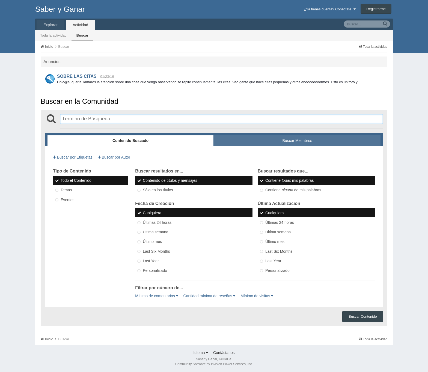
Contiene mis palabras (289, 180)
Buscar (82, 35)
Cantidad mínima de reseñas (209, 296)
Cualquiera (152, 213)
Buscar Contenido (363, 316)
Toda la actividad (53, 35)
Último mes (152, 242)
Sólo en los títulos (158, 190)
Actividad (80, 25)
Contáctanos (224, 352)
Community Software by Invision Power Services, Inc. (214, 364)
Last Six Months (156, 251)
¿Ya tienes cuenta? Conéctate (329, 9)
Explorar (50, 25)
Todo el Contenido (76, 180)
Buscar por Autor (114, 157)
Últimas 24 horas (157, 222)
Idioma (200, 352)
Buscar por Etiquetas (73, 157)
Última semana (155, 232)
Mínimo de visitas (256, 296)
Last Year (151, 261)
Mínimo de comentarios (156, 296)
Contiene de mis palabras (293, 190)
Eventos (68, 200)
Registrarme (376, 9)
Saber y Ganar (60, 9)
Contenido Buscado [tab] (130, 140)
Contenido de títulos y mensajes (170, 180)
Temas (66, 190)
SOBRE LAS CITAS (77, 76)
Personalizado (155, 271)
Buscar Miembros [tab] (297, 140)
